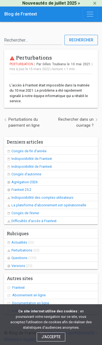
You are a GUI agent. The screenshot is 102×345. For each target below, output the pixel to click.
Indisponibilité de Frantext (31, 159)
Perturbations (21, 250)
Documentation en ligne (30, 303)
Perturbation (21, 64)
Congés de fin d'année (29, 151)
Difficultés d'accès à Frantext (34, 221)
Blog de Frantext (20, 14)
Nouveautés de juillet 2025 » (51, 3)
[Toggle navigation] (90, 14)
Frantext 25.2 (21, 190)
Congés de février (25, 213)
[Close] (95, 3)
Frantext (18, 287)
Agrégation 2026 (24, 182)
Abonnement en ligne (28, 295)
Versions (18, 266)
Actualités (19, 242)
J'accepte (51, 337)
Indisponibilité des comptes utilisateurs (42, 197)
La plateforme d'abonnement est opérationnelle (48, 205)
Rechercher (81, 40)
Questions (19, 258)
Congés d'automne (26, 174)
